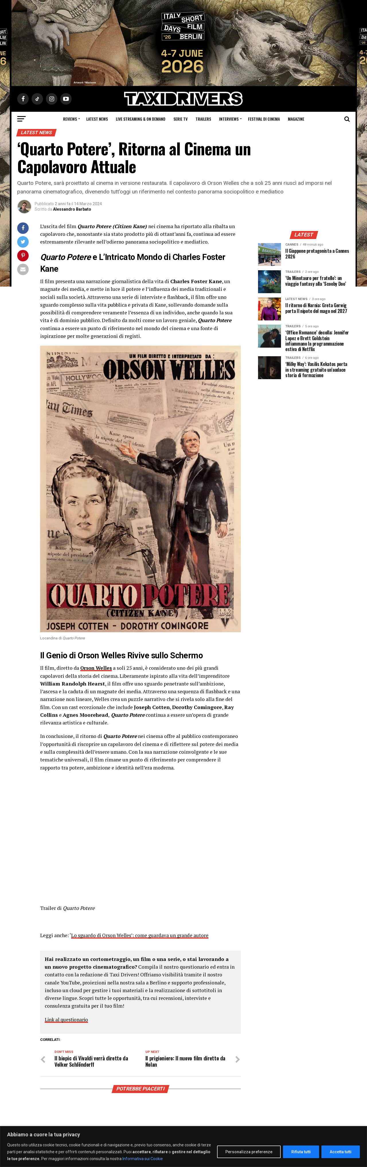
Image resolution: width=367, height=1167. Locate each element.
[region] (183, 1146)
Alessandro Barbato (72, 209)
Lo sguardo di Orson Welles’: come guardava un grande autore (141, 935)
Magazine (296, 119)
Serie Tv (180, 119)
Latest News (97, 119)
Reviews (70, 119)
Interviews (229, 119)
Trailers (203, 119)
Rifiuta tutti (301, 1152)
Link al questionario (68, 1019)
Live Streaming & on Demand (140, 119)
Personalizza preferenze (248, 1152)
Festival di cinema (264, 119)
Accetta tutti (341, 1152)
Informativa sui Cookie (142, 1158)
